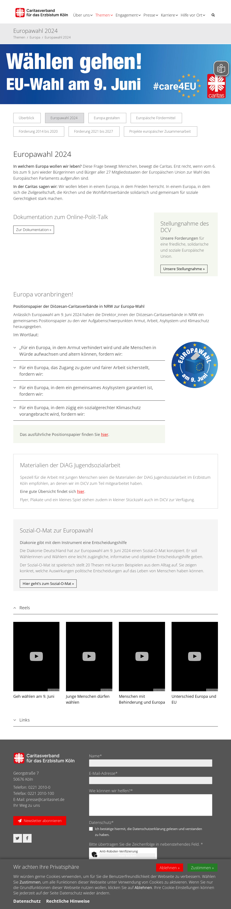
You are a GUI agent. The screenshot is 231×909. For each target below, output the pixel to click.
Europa (35, 37)
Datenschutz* (101, 822)
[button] (213, 15)
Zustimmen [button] (201, 867)
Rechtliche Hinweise (68, 901)
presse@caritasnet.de (45, 799)
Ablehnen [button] (168, 867)
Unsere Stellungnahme (182, 268)
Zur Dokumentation (32, 229)
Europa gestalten (107, 118)
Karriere (168, 15)
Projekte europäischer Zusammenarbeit (160, 131)
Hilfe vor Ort (191, 15)
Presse (149, 15)
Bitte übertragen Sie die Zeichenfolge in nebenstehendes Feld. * (146, 844)
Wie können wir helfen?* (111, 790)
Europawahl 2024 (58, 37)
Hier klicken (127, 856)
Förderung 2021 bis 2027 (93, 131)
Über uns (81, 15)
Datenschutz (27, 901)
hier (104, 434)
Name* (95, 755)
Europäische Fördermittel (155, 118)
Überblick (26, 118)
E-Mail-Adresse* (103, 773)
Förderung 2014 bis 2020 (38, 131)
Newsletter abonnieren (43, 820)
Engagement (127, 15)
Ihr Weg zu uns (26, 805)
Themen (102, 15)
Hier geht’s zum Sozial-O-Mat (47, 583)
